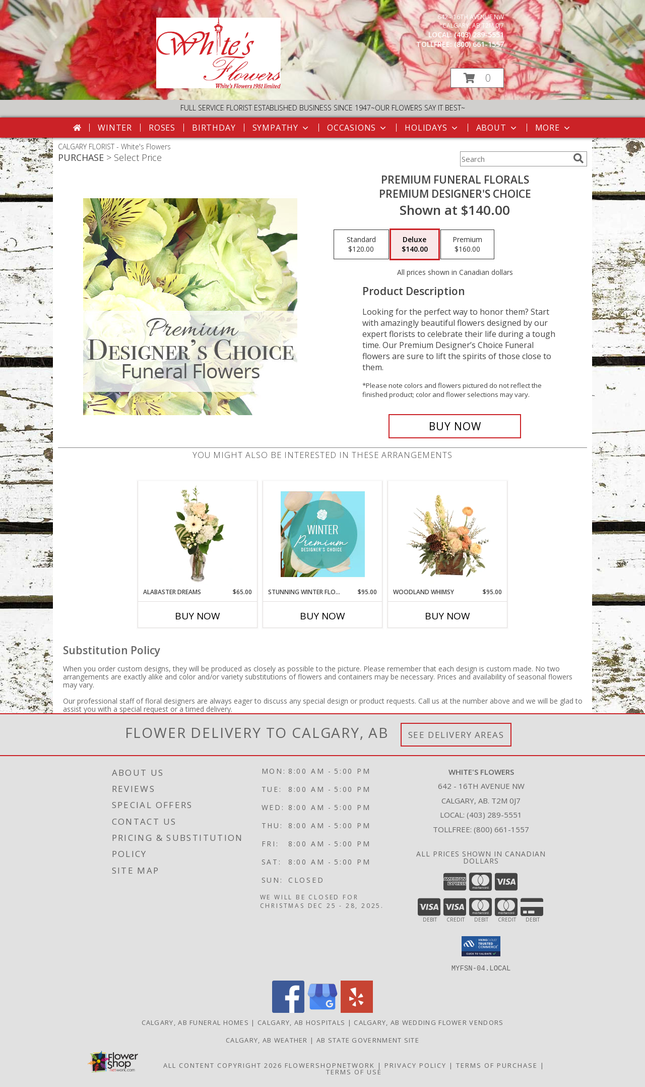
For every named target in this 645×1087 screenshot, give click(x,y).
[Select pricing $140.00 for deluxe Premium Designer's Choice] (414, 244)
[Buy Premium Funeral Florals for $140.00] (455, 426)
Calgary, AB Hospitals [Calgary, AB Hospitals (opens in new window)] (301, 1021)
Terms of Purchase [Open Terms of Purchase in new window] (497, 1064)
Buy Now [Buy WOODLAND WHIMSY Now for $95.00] (447, 615)
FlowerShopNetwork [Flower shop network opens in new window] (330, 1064)
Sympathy (281, 127)
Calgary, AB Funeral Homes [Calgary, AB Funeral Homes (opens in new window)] (195, 1021)
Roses (162, 127)
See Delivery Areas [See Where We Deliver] (456, 734)
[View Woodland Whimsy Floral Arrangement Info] (448, 534)
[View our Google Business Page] (322, 1009)
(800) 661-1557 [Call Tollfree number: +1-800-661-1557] (501, 829)
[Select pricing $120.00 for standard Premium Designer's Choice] (361, 244)
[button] (477, 78)
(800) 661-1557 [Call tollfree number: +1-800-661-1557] (479, 44)
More (553, 127)
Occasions (357, 127)
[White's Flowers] (218, 85)
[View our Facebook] (288, 1009)
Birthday (213, 127)
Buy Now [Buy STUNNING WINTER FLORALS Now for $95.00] (322, 615)
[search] (578, 158)
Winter (115, 127)
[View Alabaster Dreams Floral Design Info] (198, 534)
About (497, 127)
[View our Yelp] (357, 1009)
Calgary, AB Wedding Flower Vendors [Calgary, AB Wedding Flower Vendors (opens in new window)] (428, 1021)
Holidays (432, 127)
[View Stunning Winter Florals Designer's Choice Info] (323, 534)
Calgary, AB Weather (267, 1039)
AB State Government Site (367, 1039)
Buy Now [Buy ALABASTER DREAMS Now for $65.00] (197, 615)
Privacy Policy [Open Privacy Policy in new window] (415, 1064)
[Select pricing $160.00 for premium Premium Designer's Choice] (467, 244)
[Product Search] (514, 159)
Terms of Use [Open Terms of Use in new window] (354, 1071)
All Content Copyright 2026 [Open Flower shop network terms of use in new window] (222, 1064)
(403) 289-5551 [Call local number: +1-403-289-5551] (479, 34)
